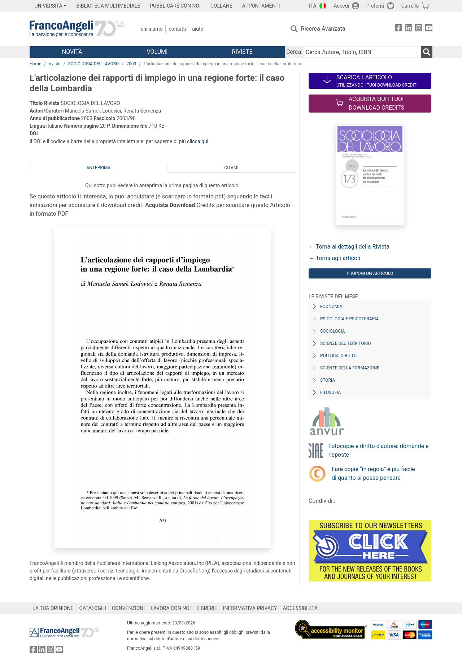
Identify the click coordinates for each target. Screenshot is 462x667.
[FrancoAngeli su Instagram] (418, 29)
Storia (327, 380)
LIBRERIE (207, 608)
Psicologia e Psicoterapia (349, 318)
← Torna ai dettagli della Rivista (349, 246)
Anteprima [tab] (99, 167)
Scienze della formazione (349, 367)
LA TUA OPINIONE (53, 608)
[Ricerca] (426, 52)
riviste (54, 63)
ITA (313, 6)
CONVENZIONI (128, 608)
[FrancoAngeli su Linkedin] (408, 29)
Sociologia (332, 331)
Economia (331, 306)
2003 (131, 63)
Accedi (341, 6)
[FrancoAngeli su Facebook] (398, 29)
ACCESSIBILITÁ (300, 608)
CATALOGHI (92, 608)
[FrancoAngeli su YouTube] (428, 29)
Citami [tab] (231, 167)
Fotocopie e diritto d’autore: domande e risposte (378, 450)
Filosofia (330, 392)
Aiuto (197, 29)
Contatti (177, 29)
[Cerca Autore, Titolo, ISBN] (362, 52)
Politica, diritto (338, 355)
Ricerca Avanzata (323, 28)
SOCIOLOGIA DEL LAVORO (93, 63)
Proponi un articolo (369, 273)
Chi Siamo (151, 29)
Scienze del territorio (345, 343)
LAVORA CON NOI (171, 608)
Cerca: (294, 51)
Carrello (410, 6)
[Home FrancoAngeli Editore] (77, 29)
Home (35, 63)
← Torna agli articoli (334, 258)
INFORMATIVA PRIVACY (250, 608)
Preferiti (375, 6)
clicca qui (197, 141)
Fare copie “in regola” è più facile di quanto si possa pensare (373, 473)
